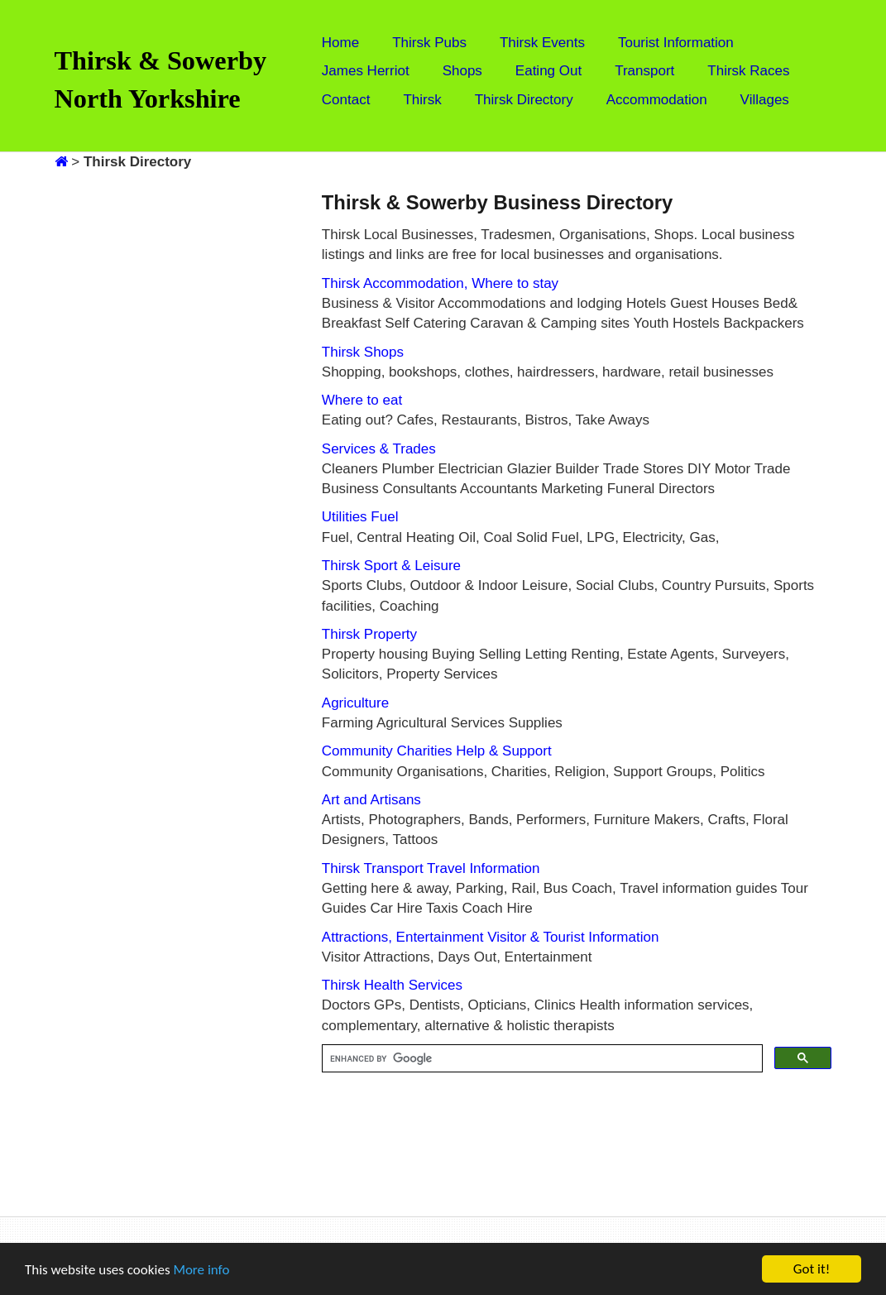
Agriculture (355, 703)
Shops (462, 71)
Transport (644, 71)
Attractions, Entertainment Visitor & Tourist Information (490, 937)
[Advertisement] (143, 420)
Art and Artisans (371, 800)
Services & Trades (379, 449)
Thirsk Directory (524, 100)
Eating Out (548, 71)
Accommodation (656, 100)
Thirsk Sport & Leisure (391, 565)
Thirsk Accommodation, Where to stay (440, 283)
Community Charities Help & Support (437, 751)
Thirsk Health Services (392, 985)
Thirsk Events (542, 42)
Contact (346, 100)
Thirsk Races (748, 71)
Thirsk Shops (363, 352)
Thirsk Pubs (429, 42)
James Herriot (365, 71)
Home (340, 42)
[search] (541, 1058)
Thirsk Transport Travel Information (431, 868)
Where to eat (362, 400)
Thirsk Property (369, 634)
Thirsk (422, 100)
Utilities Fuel (360, 517)
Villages (764, 100)
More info (201, 1269)
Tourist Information (676, 42)
